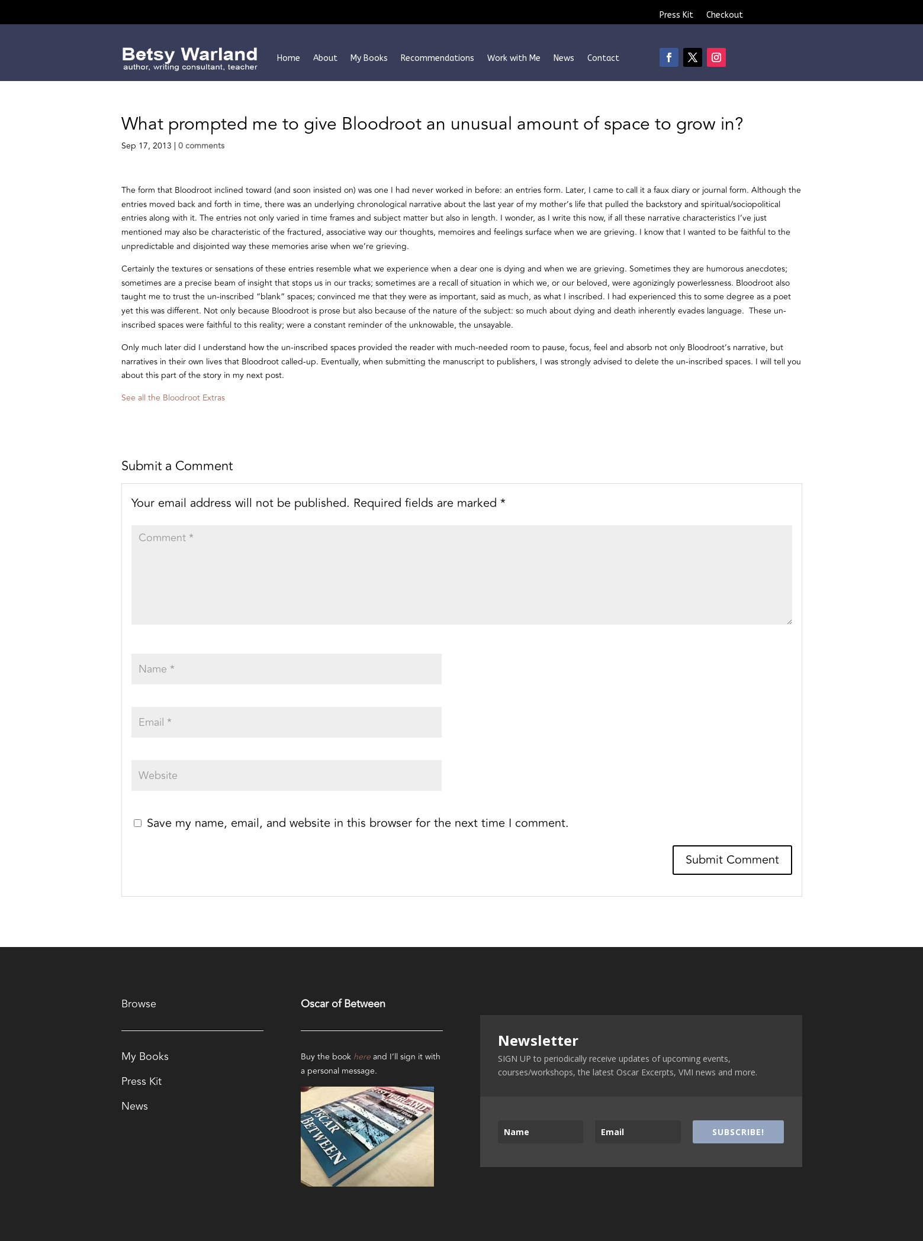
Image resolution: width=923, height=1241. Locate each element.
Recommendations (437, 58)
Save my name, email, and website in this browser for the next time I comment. (358, 823)
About (325, 58)
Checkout (724, 15)
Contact (603, 58)
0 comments (201, 146)
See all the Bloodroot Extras (173, 398)
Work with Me (514, 58)
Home (288, 58)
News (564, 58)
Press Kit (676, 15)
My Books (369, 58)
